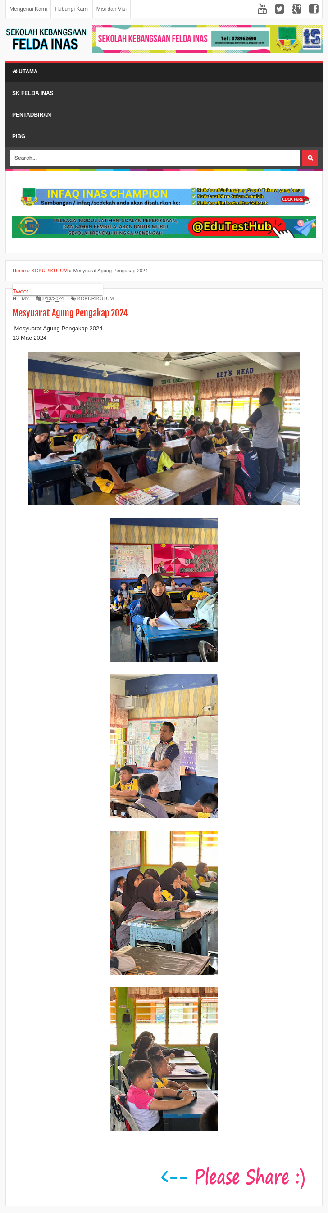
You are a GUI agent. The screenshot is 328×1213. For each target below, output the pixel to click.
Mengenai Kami (28, 9)
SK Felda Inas (33, 93)
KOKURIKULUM (95, 298)
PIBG (18, 136)
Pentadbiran (31, 115)
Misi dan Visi (111, 9)
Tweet (20, 291)
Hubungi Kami (71, 9)
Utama (25, 71)
